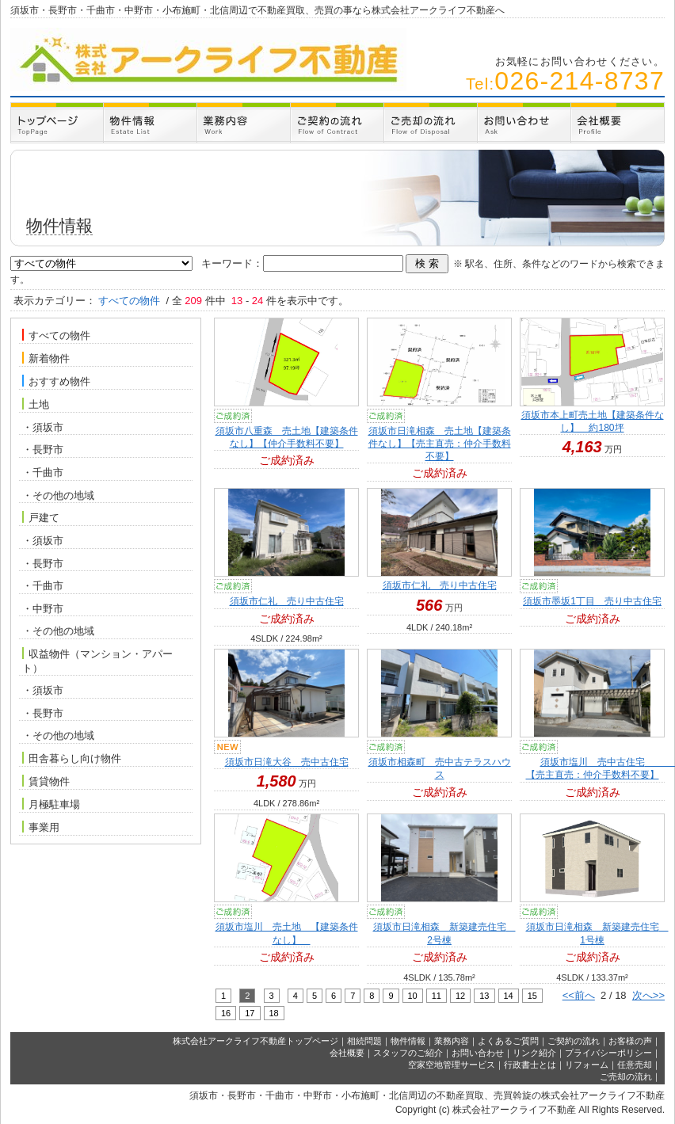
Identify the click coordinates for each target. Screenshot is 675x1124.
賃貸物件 (46, 781)
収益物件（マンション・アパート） (97, 660)
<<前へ (578, 995)
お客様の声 (630, 1041)
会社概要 (347, 1052)
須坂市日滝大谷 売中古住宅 (287, 762)
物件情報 (408, 1041)
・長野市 (42, 449)
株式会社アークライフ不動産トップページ (255, 1041)
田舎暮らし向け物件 (71, 758)
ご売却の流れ (626, 1076)
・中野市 (42, 609)
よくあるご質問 (508, 1041)
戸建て (40, 517)
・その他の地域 (58, 495)
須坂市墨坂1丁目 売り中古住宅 (592, 601)
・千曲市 (42, 472)
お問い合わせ (478, 1052)
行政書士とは (530, 1064)
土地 (35, 404)
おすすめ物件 (56, 381)
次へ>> (648, 995)
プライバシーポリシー (608, 1052)
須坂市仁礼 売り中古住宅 (287, 601)
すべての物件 (56, 335)
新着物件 (46, 358)
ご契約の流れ (573, 1041)
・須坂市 (42, 427)
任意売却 (634, 1064)
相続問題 (364, 1041)
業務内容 (451, 1041)
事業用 (40, 827)
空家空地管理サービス (451, 1064)
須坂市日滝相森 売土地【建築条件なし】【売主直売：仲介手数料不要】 (439, 443)
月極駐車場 (51, 804)
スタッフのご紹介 (408, 1052)
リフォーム (586, 1064)
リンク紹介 (534, 1052)
